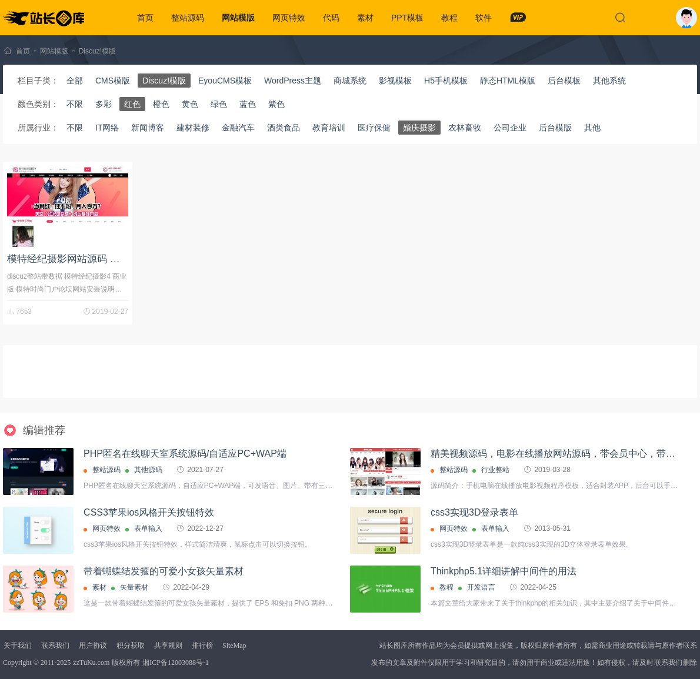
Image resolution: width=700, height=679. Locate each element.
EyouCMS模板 (225, 80)
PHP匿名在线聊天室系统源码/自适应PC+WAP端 (185, 454)
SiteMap (234, 645)
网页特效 (288, 17)
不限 (74, 104)
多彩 (103, 104)
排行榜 (202, 645)
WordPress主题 (292, 80)
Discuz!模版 (97, 51)
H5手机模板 (446, 80)
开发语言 (481, 587)
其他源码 (148, 470)
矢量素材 (134, 587)
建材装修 (192, 127)
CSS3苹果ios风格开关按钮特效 (149, 512)
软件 (483, 17)
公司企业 (510, 127)
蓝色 (247, 104)
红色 (132, 104)
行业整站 (495, 470)
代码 (331, 17)
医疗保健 (374, 127)
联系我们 (55, 645)
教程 (449, 17)
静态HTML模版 (507, 80)
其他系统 (609, 80)
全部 (74, 80)
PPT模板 (407, 17)
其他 (592, 127)
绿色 (219, 104)
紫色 (276, 104)
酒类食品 (283, 127)
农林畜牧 (464, 127)
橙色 (161, 104)
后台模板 (564, 80)
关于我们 (18, 645)
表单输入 (148, 528)
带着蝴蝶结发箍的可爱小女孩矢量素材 (164, 571)
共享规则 (168, 645)
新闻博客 (147, 127)
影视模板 (395, 80)
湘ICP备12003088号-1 (175, 662)
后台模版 (555, 127)
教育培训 (328, 127)
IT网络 (107, 127)
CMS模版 (112, 80)
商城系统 (350, 80)
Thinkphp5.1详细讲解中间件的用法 (503, 571)
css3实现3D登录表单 (474, 512)
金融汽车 (238, 127)
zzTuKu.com (91, 662)
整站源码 (187, 17)
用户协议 (93, 645)
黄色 (190, 104)
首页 (145, 17)
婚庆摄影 (419, 127)
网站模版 (238, 17)
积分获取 (130, 645)
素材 (365, 17)
